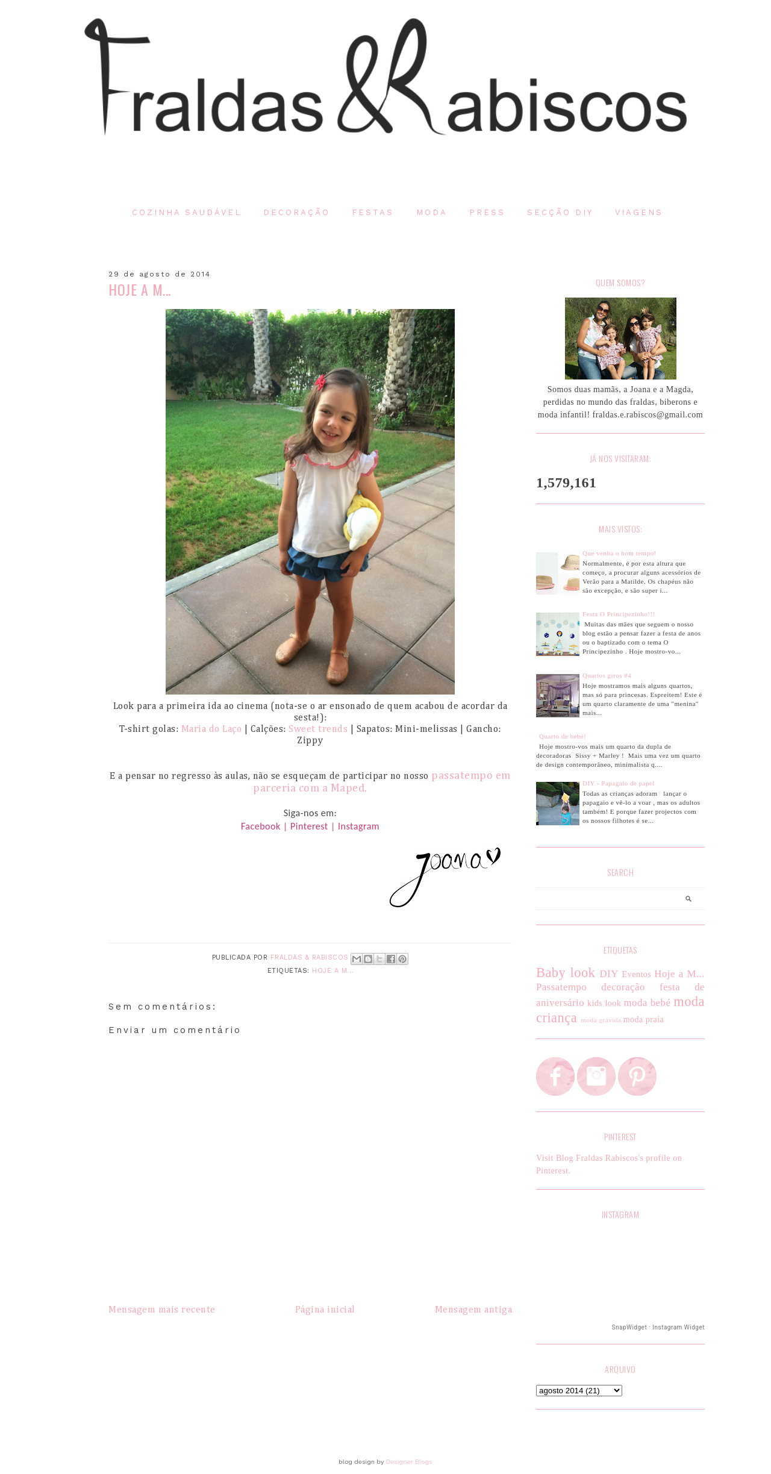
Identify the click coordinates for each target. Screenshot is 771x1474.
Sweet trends (318, 729)
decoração (623, 987)
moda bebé (647, 1002)
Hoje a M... (333, 971)
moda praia (643, 1019)
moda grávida (601, 1019)
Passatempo (561, 987)
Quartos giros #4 (606, 675)
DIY (608, 973)
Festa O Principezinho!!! (618, 613)
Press (487, 212)
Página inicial (325, 1310)
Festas (373, 212)
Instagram (358, 826)
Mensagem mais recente (162, 1310)
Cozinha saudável (187, 212)
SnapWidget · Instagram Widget (658, 1327)
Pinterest (309, 826)
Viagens (639, 212)
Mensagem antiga (474, 1310)
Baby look (565, 972)
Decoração (296, 212)
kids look (604, 1003)
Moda (432, 212)
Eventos (637, 974)
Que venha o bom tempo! (619, 553)
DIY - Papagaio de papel (618, 783)
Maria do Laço (211, 729)
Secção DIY (560, 212)
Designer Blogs (409, 1461)
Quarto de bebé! (562, 736)
